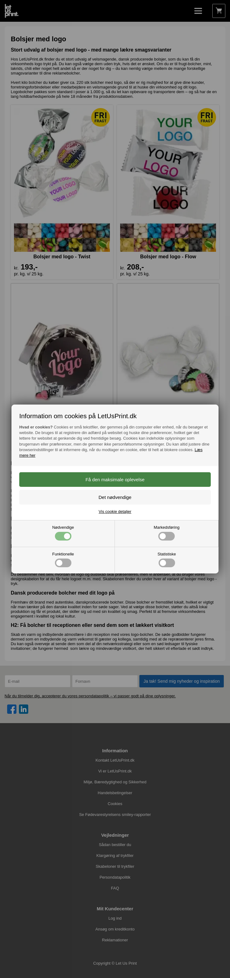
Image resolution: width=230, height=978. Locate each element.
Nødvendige (63, 533)
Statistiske (167, 559)
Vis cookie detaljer (115, 511)
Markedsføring (166, 533)
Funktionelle (63, 559)
